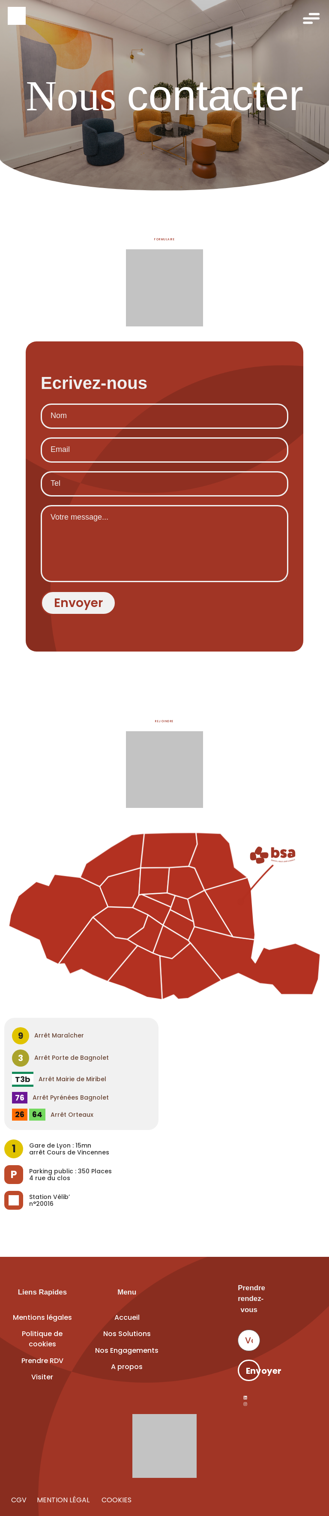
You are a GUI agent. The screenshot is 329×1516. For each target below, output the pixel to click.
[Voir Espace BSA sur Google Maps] (164, 917)
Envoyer (253, 1371)
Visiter (42, 1377)
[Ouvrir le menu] (310, 18)
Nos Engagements (127, 1350)
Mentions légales (42, 1317)
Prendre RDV (42, 1361)
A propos (127, 1367)
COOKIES (116, 1500)
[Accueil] (164, 16)
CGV (19, 1500)
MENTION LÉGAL (64, 1500)
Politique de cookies (42, 1339)
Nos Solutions (127, 1334)
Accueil (127, 1317)
